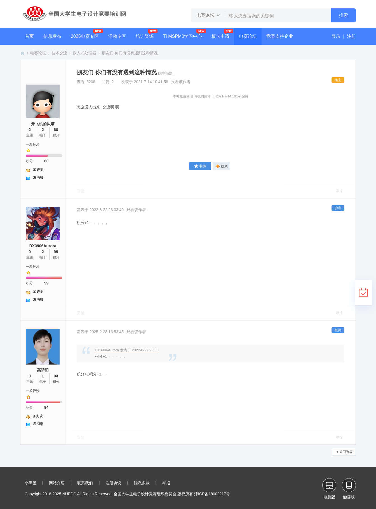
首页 (29, 36)
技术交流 (59, 53)
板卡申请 (220, 36)
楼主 (338, 80)
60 (56, 129)
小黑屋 (30, 483)
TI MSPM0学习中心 (182, 36)
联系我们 (85, 483)
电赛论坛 (248, 36)
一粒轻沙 (32, 144)
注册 (351, 36)
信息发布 (52, 36)
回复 (80, 191)
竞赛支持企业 (279, 36)
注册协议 (113, 483)
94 (56, 376)
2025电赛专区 (85, 36)
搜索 (343, 15)
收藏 (200, 166)
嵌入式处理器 (84, 53)
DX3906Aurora (43, 246)
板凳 (338, 330)
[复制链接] (165, 73)
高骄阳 (43, 370)
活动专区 (117, 36)
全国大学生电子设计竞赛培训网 (22, 53)
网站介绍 (57, 483)
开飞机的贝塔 (43, 124)
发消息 (38, 177)
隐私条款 (142, 483)
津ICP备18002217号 (212, 494)
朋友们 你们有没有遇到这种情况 (130, 53)
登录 (336, 36)
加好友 (38, 170)
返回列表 (346, 452)
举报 (339, 191)
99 (56, 251)
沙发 (338, 208)
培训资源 (145, 36)
